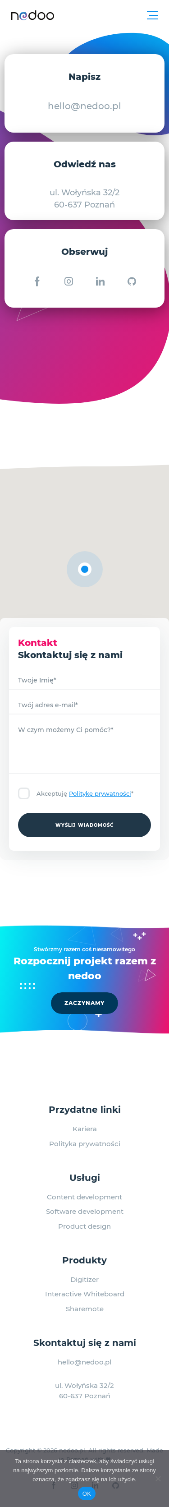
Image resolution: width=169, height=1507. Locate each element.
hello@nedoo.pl (84, 106)
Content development (84, 1197)
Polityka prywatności (84, 1143)
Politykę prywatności (100, 793)
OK (86, 1493)
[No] (157, 1478)
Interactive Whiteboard (84, 1294)
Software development (84, 1211)
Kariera (85, 1128)
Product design (84, 1226)
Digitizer (84, 1279)
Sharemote (85, 1308)
